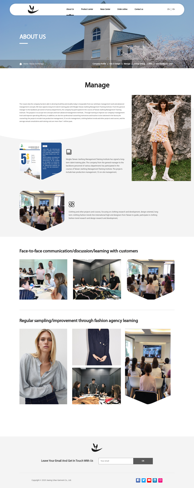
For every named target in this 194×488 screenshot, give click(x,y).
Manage (40, 64)
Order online (122, 9)
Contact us (139, 9)
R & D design (115, 64)
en (173, 9)
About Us (70, 9)
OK (143, 461)
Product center (87, 9)
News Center (105, 9)
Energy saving (139, 64)
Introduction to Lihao (164, 64)
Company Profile (99, 64)
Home (23, 64)
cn (168, 9)
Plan (150, 64)
